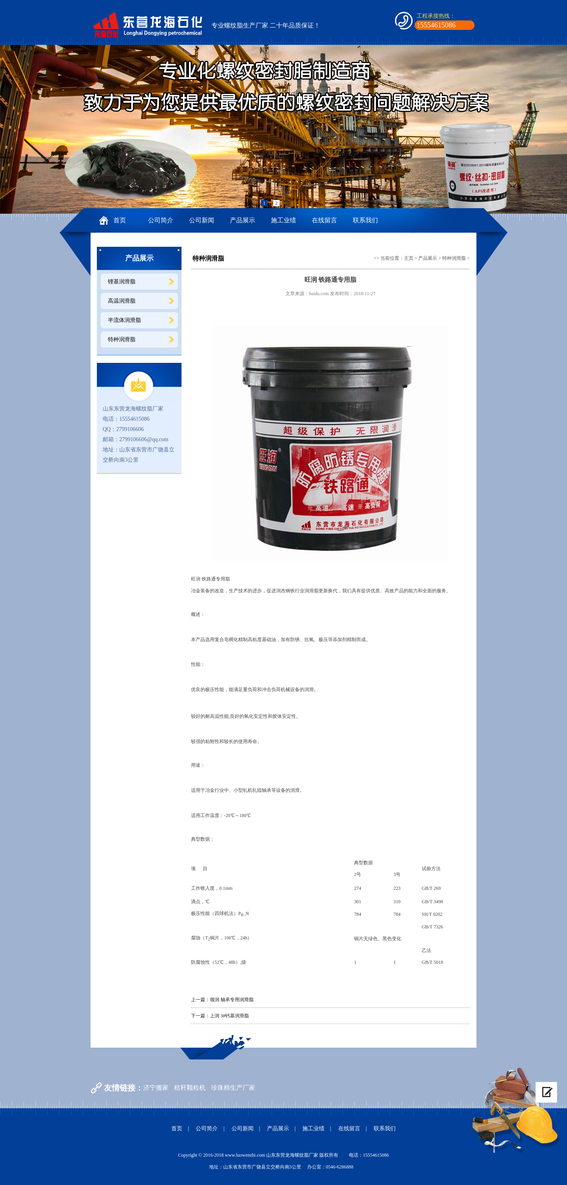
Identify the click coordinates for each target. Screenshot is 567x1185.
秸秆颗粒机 (190, 1087)
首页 (119, 220)
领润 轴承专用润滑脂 (232, 999)
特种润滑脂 (121, 339)
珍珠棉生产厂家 (233, 1087)
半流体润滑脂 (124, 320)
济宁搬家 (156, 1087)
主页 (408, 258)
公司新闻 (201, 220)
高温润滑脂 (121, 301)
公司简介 (160, 220)
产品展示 (242, 220)
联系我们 (365, 220)
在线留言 (324, 220)
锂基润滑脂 (121, 282)
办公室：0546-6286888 (330, 1167)
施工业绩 (283, 220)
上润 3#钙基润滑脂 (229, 1016)
